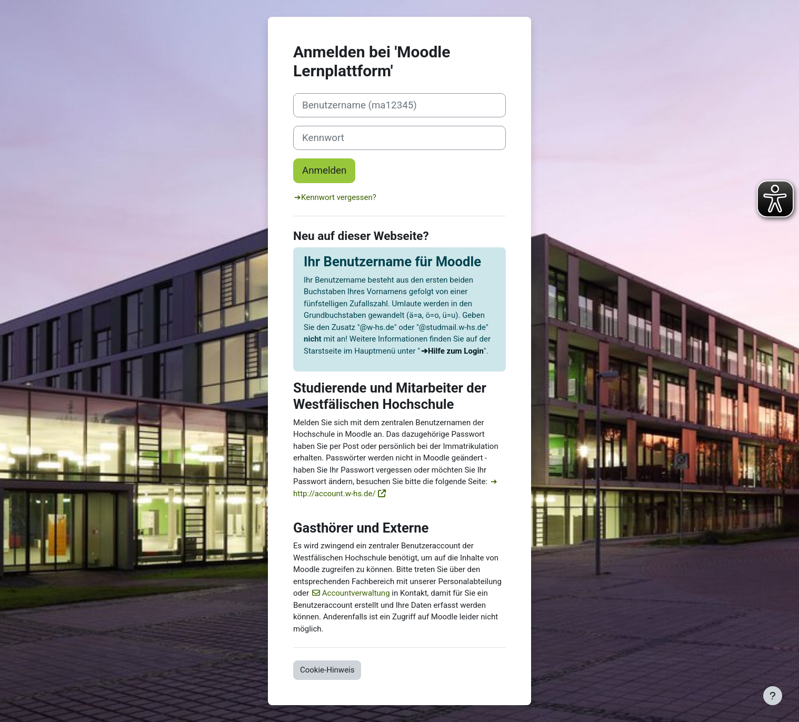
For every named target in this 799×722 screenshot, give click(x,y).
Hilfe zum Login (456, 351)
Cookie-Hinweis (327, 670)
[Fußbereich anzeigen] (772, 695)
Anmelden (324, 170)
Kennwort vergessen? (338, 197)
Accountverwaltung (356, 593)
